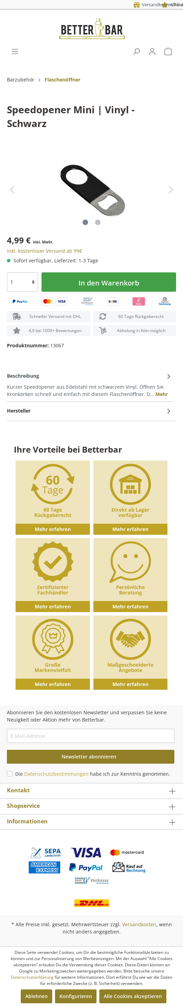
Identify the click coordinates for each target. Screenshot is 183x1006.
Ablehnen (36, 996)
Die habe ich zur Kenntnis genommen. (92, 774)
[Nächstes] (171, 189)
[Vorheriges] (12, 189)
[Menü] (15, 51)
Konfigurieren (76, 996)
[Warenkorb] (168, 51)
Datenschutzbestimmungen (56, 774)
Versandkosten (139, 924)
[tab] (90, 384)
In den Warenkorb (109, 283)
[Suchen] (136, 51)
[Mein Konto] (152, 51)
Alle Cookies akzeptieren (133, 996)
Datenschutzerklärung (32, 977)
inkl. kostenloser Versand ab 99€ (44, 251)
